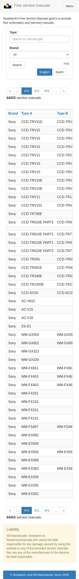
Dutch (59, 72)
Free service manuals (26, 5)
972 (47, 91)
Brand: (14, 48)
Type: (13, 32)
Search (17, 65)
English (45, 72)
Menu (71, 7)
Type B (62, 113)
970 (26, 91)
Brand (13, 113)
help (66, 63)
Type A (26, 113)
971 (36, 91)
